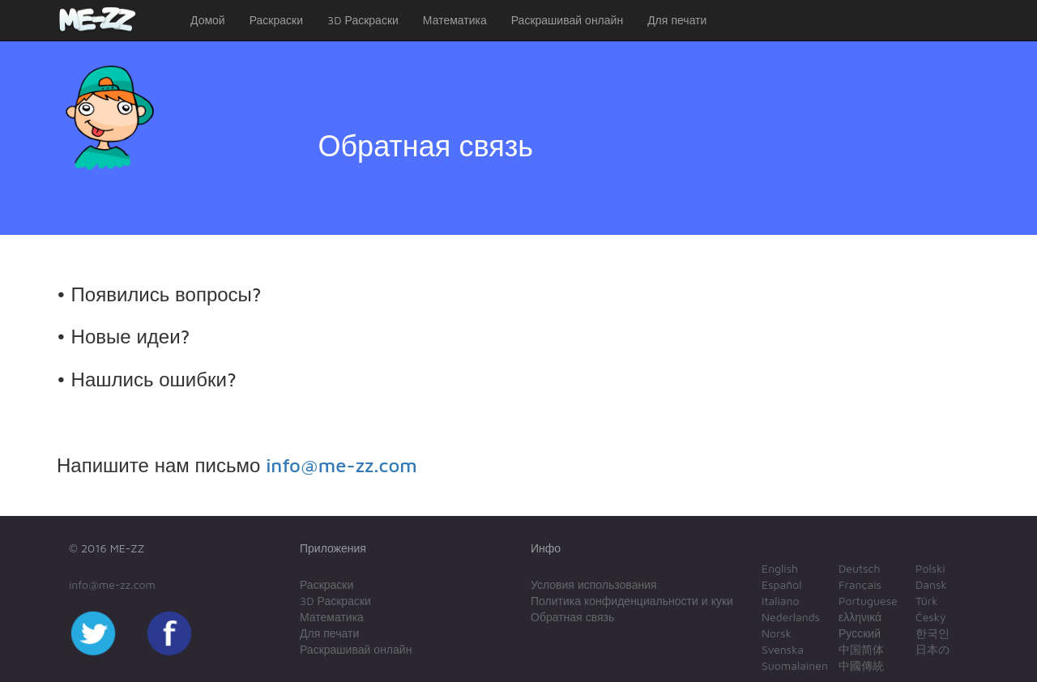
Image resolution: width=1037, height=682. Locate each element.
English (780, 568)
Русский (860, 633)
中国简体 (861, 649)
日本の (932, 649)
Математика (455, 20)
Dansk (931, 584)
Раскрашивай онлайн (567, 20)
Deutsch (860, 568)
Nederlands (791, 617)
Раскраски (276, 20)
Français (860, 584)
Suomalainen (795, 665)
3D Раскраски (363, 20)
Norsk (777, 633)
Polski (930, 568)
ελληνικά (860, 617)
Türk (926, 600)
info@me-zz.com (341, 465)
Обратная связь (572, 617)
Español (781, 584)
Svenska (783, 649)
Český (930, 617)
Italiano (781, 600)
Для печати (676, 20)
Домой (207, 20)
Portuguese (868, 600)
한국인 (932, 633)
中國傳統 (861, 665)
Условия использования (594, 584)
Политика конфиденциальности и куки (632, 600)
